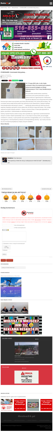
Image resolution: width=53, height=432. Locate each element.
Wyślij (4, 255)
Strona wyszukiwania (44, 421)
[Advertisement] (26, 177)
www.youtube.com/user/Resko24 (22, 362)
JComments (50, 258)
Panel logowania (8, 421)
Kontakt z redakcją (32, 421)
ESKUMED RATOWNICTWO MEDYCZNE (44, 427)
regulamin (13, 223)
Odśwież (5, 251)
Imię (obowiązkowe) (19, 226)
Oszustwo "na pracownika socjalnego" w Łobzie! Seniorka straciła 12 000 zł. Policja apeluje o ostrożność (26, 382)
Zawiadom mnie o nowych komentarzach (14, 244)
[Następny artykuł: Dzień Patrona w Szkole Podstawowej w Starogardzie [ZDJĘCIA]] (46, 190)
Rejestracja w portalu (19, 421)
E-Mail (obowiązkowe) (20, 228)
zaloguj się (49, 223)
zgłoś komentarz (38, 220)
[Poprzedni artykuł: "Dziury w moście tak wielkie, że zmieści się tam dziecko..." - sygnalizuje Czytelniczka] (7, 190)
